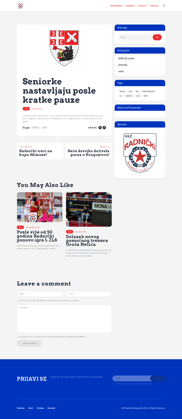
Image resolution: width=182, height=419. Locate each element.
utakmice (35, 127)
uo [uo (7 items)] (121, 96)
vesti (44, 127)
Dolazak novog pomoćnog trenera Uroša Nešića (87, 240)
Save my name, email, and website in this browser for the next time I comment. (49, 300)
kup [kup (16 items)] (130, 91)
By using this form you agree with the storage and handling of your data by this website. (53, 337)
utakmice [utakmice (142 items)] (129, 96)
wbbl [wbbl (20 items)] (145, 96)
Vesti (26, 109)
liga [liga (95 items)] (137, 91)
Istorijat (122, 64)
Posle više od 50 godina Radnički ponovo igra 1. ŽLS (37, 236)
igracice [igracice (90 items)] (122, 91)
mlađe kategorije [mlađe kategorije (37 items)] (148, 91)
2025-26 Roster (126, 58)
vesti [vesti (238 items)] (138, 96)
